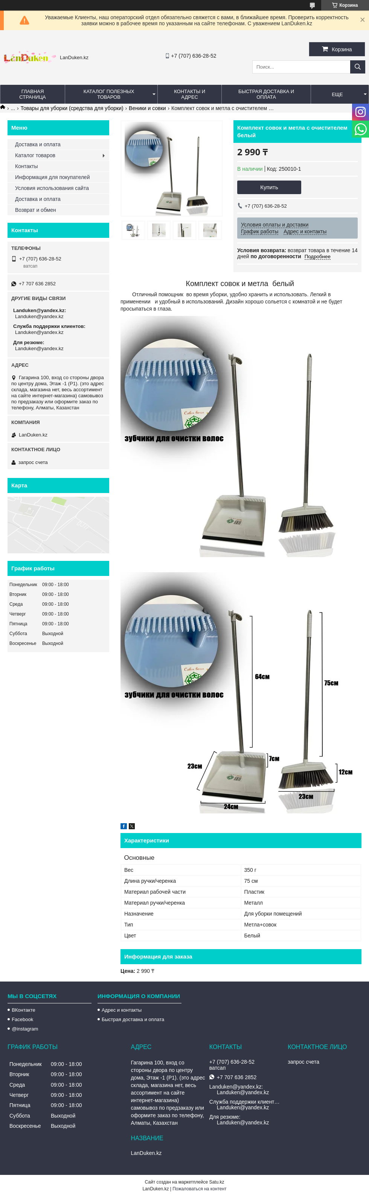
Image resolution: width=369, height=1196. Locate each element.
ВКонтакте (23, 1010)
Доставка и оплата (38, 144)
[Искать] (357, 67)
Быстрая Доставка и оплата (266, 94)
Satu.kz (216, 1182)
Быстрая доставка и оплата (133, 1019)
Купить (269, 187)
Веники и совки (147, 108)
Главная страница (32, 94)
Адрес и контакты (122, 1010)
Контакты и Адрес (189, 94)
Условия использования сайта (52, 188)
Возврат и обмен (35, 210)
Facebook (22, 1019)
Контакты (26, 166)
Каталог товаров (35, 155)
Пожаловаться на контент (199, 1188)
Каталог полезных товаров (109, 94)
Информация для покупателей (52, 177)
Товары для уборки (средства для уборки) (72, 108)
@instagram (25, 1029)
